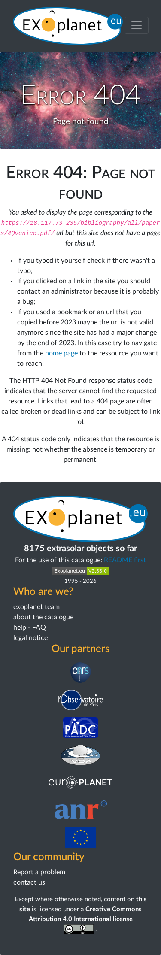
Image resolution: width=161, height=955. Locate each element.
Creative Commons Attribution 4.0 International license (85, 919)
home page (61, 353)
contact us (29, 882)
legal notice (30, 637)
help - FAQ (29, 627)
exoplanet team (36, 606)
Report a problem (39, 872)
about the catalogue (43, 617)
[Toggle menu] (137, 25)
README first (125, 560)
